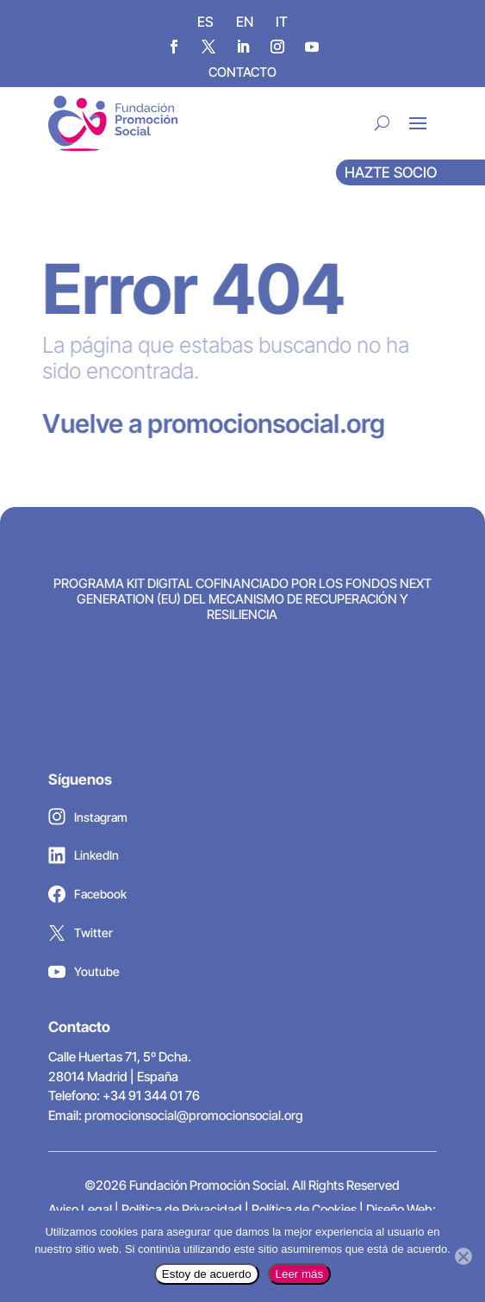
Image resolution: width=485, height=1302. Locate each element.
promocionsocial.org (257, 423)
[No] (463, 1256)
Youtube (84, 976)
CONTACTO (242, 72)
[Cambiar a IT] (281, 21)
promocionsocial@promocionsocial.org (193, 1115)
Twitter (80, 937)
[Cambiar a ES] (205, 21)
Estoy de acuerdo (207, 1274)
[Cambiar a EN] (244, 21)
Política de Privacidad (181, 1209)
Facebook (87, 898)
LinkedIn (83, 860)
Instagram (87, 821)
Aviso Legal (80, 1209)
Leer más (300, 1274)
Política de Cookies (304, 1209)
